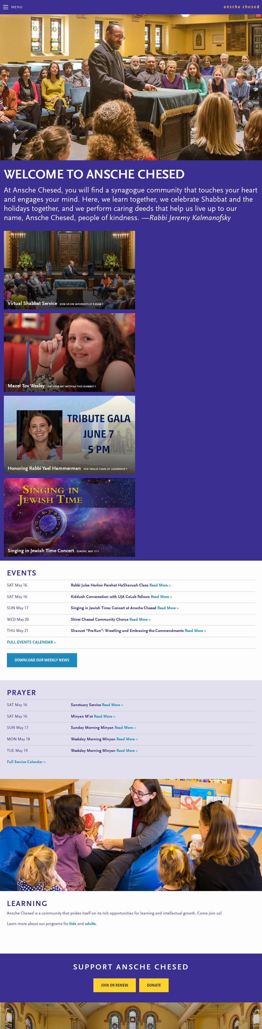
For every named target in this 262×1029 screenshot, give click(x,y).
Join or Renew (114, 813)
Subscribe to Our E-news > (156, 951)
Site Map (131, 1019)
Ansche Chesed (242, 7)
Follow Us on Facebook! (131, 1005)
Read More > (159, 413)
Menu (17, 7)
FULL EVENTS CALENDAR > (31, 470)
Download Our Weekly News (42, 488)
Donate (154, 813)
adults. (91, 752)
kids (72, 752)
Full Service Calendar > (26, 590)
